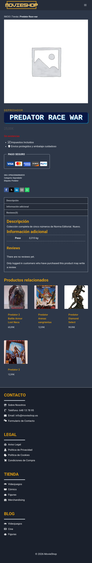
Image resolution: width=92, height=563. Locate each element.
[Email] (22, 190)
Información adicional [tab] (17, 206)
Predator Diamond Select (73, 318)
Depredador (13, 110)
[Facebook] (6, 190)
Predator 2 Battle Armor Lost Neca (15, 318)
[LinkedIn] (16, 190)
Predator (14, 181)
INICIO (7, 16)
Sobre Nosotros (17, 404)
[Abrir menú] (85, 5)
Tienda (15, 16)
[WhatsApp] (27, 190)
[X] (11, 190)
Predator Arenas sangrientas (45, 318)
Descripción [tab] (12, 200)
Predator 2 (14, 369)
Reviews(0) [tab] (12, 212)
